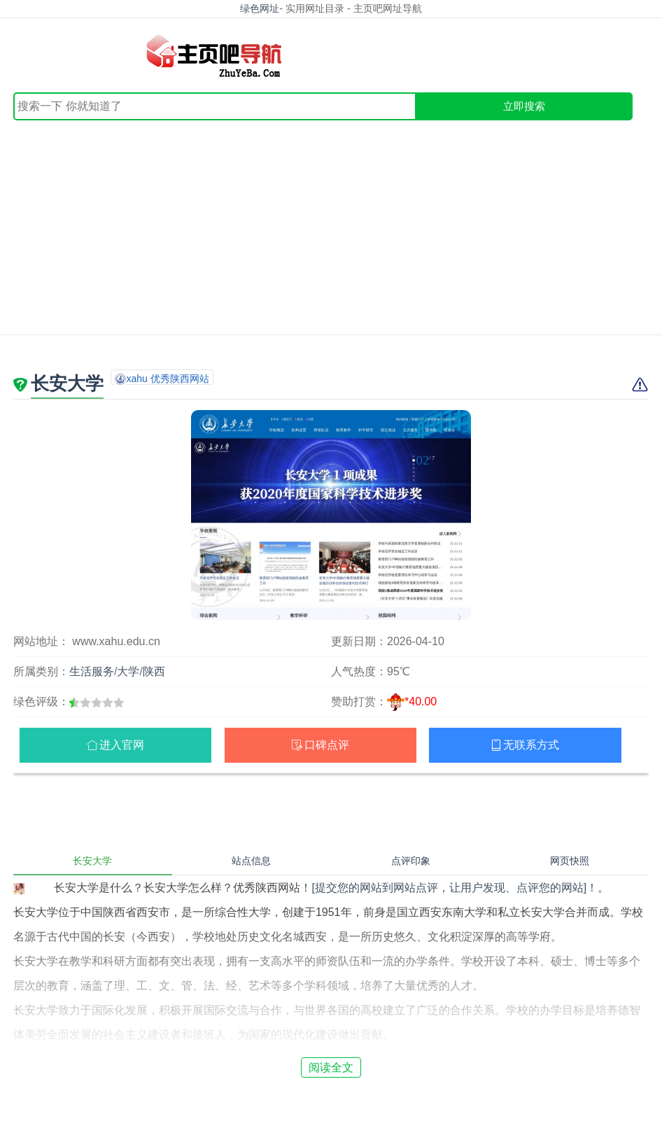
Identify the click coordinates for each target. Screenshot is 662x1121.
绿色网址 (259, 8)
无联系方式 (531, 745)
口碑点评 (326, 745)
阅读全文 (331, 1067)
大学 (128, 671)
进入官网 (121, 745)
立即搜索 (524, 106)
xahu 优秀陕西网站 (167, 378)
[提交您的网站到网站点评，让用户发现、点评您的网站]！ (454, 888)
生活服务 (91, 671)
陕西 (154, 671)
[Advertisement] (331, 225)
